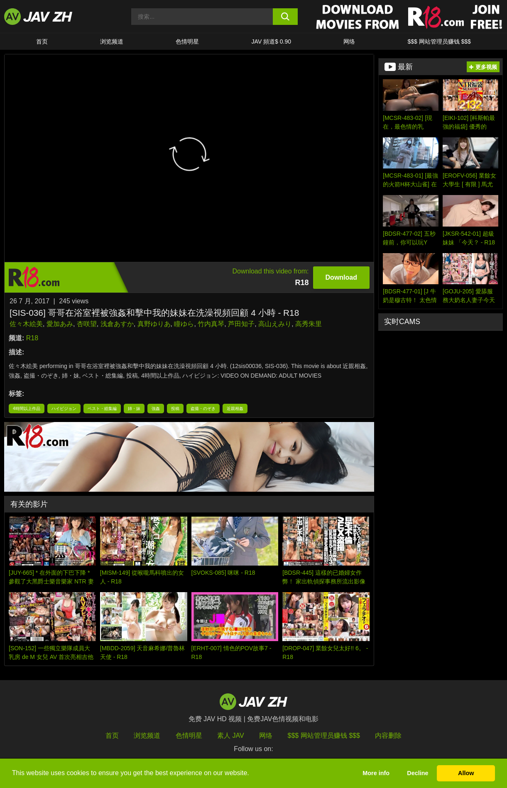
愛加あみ (60, 323)
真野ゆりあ (154, 323)
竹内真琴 (211, 323)
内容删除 (388, 735)
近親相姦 (235, 408)
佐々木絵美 (26, 323)
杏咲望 (87, 323)
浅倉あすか (117, 323)
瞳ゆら (184, 323)
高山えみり (274, 323)
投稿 (175, 408)
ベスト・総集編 (102, 408)
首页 (42, 41)
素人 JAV (230, 735)
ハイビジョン (63, 408)
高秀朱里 (308, 323)
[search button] (285, 16)
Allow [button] (466, 773)
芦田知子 (241, 323)
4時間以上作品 (26, 408)
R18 (32, 338)
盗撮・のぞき (203, 408)
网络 (349, 41)
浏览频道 (111, 41)
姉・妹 (134, 408)
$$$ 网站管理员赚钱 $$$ (439, 41)
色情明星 (187, 41)
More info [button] (375, 773)
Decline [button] (417, 773)
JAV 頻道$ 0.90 (271, 41)
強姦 (156, 408)
